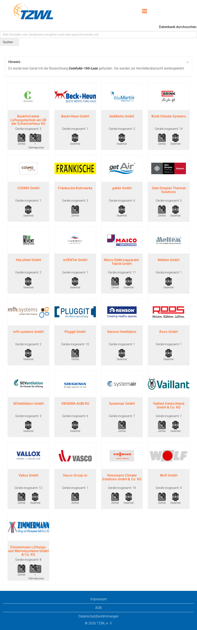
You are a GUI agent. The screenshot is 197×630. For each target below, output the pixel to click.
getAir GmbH (122, 188)
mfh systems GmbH (28, 332)
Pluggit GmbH (75, 332)
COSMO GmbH (28, 188)
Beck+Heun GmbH (75, 116)
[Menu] (144, 11)
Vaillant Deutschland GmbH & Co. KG (168, 405)
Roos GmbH (168, 332)
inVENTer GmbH (75, 260)
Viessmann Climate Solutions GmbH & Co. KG (121, 477)
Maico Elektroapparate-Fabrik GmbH (122, 262)
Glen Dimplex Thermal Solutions (169, 190)
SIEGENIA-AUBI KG (75, 404)
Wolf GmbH (168, 475)
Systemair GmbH (122, 404)
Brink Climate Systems (168, 116)
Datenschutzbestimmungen (98, 616)
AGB (98, 608)
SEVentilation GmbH (28, 404)
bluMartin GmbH (121, 116)
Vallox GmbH (28, 475)
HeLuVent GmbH (28, 260)
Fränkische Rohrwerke (75, 188)
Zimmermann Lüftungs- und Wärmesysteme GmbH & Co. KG (28, 551)
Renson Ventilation (121, 332)
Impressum (98, 599)
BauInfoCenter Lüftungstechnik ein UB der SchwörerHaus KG (28, 120)
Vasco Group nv (75, 475)
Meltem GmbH (168, 260)
